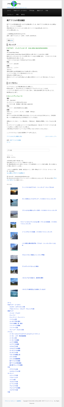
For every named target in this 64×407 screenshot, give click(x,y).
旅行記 (23, 14)
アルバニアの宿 (14, 386)
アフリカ (31, 10)
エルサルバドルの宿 (15, 371)
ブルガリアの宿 (14, 381)
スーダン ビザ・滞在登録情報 (18, 336)
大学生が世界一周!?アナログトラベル (17, 7)
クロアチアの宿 (14, 390)
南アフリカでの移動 (15, 140)
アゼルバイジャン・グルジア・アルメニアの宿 (22, 309)
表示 (12, 40)
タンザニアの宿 (14, 352)
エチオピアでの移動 (15, 348)
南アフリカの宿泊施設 (15, 363)
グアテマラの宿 (14, 369)
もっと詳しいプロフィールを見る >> (16, 173)
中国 (17, 14)
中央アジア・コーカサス (20, 10)
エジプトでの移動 (14, 344)
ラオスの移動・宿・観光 (16, 323)
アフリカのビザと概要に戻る (14, 136)
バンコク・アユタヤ (15, 313)
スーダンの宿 (13, 338)
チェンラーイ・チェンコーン (17, 317)
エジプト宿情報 (14, 342)
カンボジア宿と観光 (15, 321)
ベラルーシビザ (14, 377)
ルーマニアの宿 (14, 383)
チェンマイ (12, 315)
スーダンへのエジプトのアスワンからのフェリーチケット (25, 334)
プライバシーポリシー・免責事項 (13, 401)
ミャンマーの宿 (14, 327)
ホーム (9, 10)
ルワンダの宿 (13, 356)
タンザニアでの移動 (15, 350)
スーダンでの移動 (14, 340)
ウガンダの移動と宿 (15, 354)
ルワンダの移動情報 (15, 358)
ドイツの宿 (12, 379)
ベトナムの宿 (13, 319)
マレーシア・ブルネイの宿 (17, 329)
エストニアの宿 (14, 375)
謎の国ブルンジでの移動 (16, 365)
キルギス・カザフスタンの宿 (17, 306)
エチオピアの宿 (14, 346)
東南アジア (40, 10)
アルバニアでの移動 (15, 388)
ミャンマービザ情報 (15, 325)
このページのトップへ (51, 136)
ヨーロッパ (10, 14)
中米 (47, 10)
